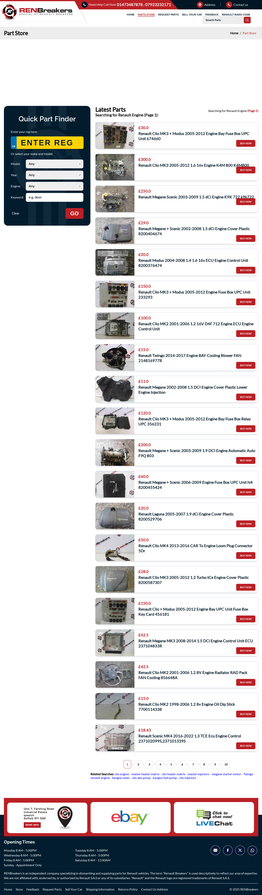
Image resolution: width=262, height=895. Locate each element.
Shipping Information (100, 889)
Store (19, 889)
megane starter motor (226, 774)
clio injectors (187, 778)
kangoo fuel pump (165, 778)
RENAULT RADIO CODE (236, 14)
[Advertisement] (131, 68)
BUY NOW (245, 143)
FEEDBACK (212, 14)
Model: (15, 164)
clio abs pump (141, 778)
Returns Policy (128, 889)
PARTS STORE (146, 14)
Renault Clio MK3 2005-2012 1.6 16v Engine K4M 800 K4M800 (193, 165)
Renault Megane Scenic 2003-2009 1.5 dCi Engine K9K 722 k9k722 (196, 197)
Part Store (249, 33)
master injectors (198, 774)
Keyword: (17, 197)
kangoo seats (121, 778)
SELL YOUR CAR (192, 14)
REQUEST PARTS (168, 14)
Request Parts (52, 889)
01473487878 (130, 4)
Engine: (16, 186)
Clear (15, 213)
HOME (130, 14)
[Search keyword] (54, 197)
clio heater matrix (173, 774)
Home (234, 33)
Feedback (32, 889)
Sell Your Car (73, 889)
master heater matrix (145, 774)
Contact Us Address (154, 889)
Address (206, 4)
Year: (14, 175)
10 (226, 764)
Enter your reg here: (24, 131)
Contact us (237, 4)
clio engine (122, 774)
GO (74, 213)
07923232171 (158, 4)
